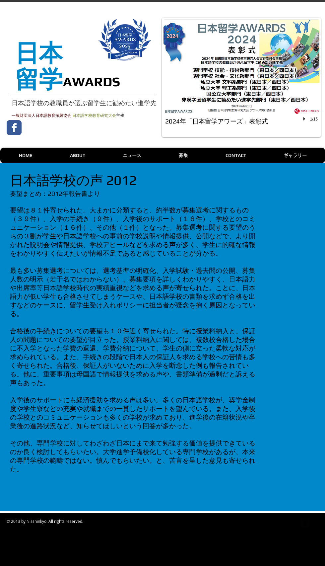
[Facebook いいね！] (66, 127)
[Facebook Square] (305, 523)
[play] (305, 119)
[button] (241, 77)
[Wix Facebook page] (14, 127)
